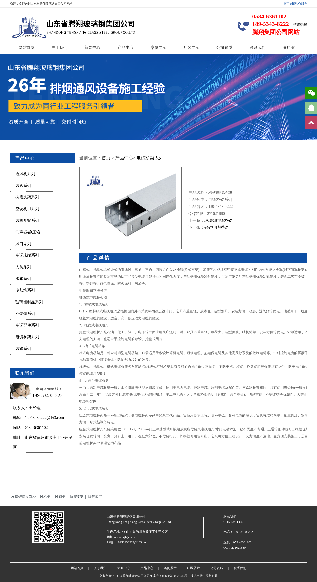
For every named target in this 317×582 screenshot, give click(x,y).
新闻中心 (92, 47)
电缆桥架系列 (27, 337)
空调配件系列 (27, 325)
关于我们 (59, 47)
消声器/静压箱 (27, 232)
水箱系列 (23, 279)
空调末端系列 (27, 255)
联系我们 (257, 47)
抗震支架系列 (27, 197)
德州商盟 (211, 576)
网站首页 (26, 47)
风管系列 (23, 348)
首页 (106, 157)
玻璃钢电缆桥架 (218, 220)
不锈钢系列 (25, 313)
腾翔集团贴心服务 (295, 3)
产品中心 (125, 47)
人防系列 (23, 267)
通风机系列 (25, 174)
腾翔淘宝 (290, 47)
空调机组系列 (27, 209)
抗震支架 (77, 497)
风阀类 (60, 497)
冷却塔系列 (25, 290)
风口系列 (23, 244)
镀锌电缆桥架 (216, 227)
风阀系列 (23, 185)
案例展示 (158, 47)
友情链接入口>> (23, 497)
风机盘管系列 (27, 220)
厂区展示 (191, 47)
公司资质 (224, 47)
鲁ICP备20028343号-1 (176, 576)
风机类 (45, 497)
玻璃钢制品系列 (29, 302)
